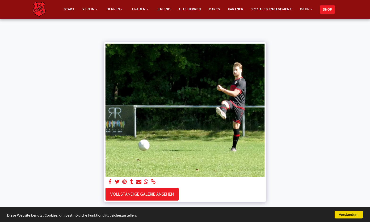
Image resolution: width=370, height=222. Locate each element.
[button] (90, 9)
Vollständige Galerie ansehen (142, 194)
